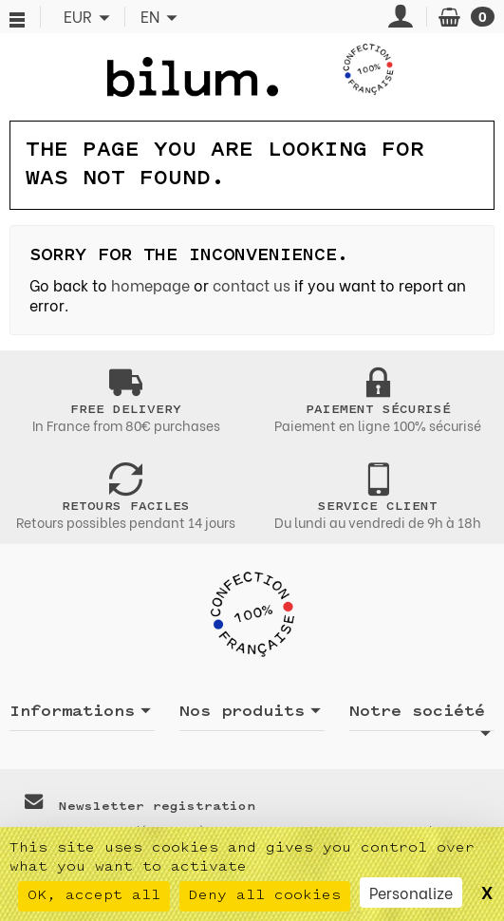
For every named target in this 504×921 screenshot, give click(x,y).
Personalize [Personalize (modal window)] (411, 892)
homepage (150, 284)
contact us (251, 284)
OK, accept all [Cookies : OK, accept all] (94, 896)
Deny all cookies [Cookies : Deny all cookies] (265, 896)
